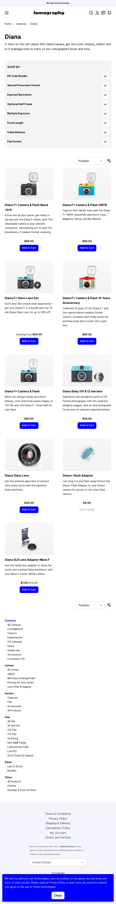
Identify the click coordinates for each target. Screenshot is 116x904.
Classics (12, 633)
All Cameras (14, 624)
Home (8, 23)
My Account (58, 833)
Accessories (14, 654)
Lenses (9, 665)
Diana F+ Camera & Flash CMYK (85, 205)
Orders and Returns (58, 837)
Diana (10, 646)
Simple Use (13, 650)
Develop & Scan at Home (21, 790)
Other (8, 777)
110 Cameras (14, 641)
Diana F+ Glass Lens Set (22, 298)
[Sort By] (90, 161)
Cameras (21, 23)
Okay (58, 895)
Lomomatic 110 (16, 658)
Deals (8, 762)
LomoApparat (15, 629)
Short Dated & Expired (20, 755)
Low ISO (12, 751)
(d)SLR (11, 674)
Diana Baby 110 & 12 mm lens (82, 391)
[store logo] (49, 13)
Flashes (11, 785)
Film (9, 702)
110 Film (11, 734)
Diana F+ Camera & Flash (22, 391)
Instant (9, 693)
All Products (14, 710)
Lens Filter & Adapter (19, 686)
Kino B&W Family (16, 742)
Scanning (12, 738)
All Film (11, 721)
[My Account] (97, 13)
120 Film (12, 729)
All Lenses (13, 669)
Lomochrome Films (18, 747)
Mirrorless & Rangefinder (21, 678)
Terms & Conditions (58, 814)
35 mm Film (13, 725)
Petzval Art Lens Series (20, 682)
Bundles (11, 770)
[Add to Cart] (29, 248)
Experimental (14, 637)
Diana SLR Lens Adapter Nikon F (27, 559)
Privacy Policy (58, 818)
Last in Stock (15, 766)
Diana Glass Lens (17, 475)
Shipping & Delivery (58, 823)
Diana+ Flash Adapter (78, 475)
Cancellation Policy (58, 828)
